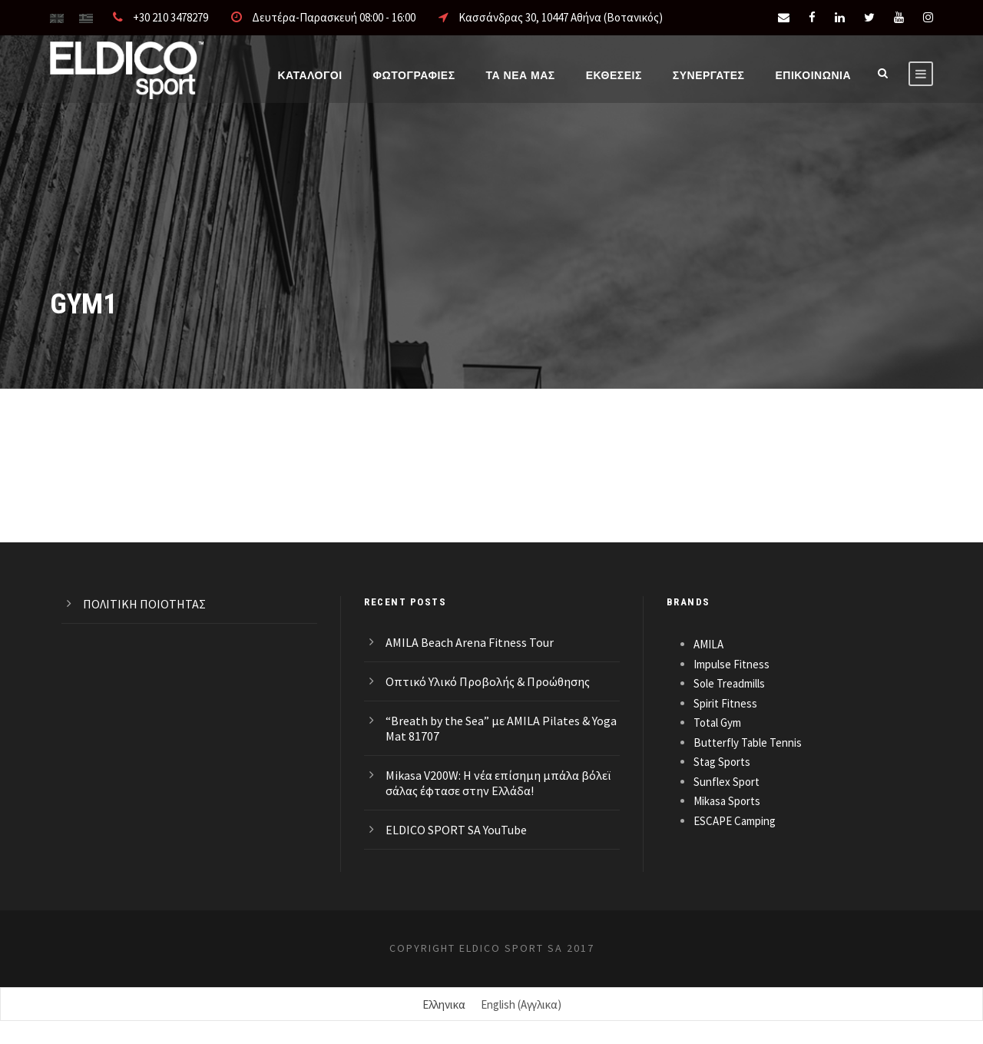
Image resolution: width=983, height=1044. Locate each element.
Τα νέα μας (520, 75)
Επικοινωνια (813, 75)
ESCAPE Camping (734, 821)
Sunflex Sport (726, 781)
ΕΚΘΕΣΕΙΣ (614, 75)
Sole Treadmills (729, 683)
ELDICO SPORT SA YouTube (456, 829)
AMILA (708, 644)
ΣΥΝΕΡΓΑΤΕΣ (709, 75)
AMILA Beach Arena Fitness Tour (470, 642)
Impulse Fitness (731, 664)
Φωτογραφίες (414, 75)
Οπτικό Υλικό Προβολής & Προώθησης (488, 681)
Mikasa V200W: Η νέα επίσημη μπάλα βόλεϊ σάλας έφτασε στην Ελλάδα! (498, 782)
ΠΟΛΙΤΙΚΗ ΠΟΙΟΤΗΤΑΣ (144, 603)
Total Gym (717, 722)
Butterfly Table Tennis (747, 742)
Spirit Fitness (725, 703)
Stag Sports (721, 761)
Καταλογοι (309, 75)
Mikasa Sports (726, 801)
